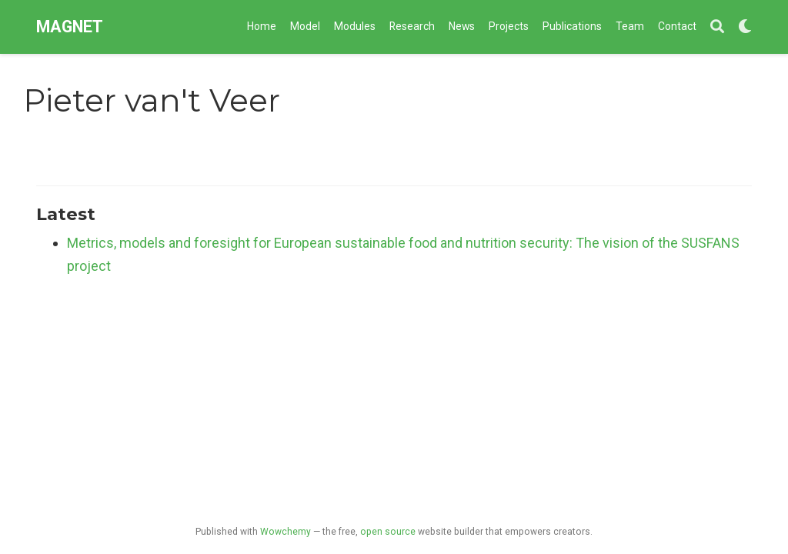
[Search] (717, 27)
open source (388, 531)
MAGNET (69, 26)
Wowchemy (285, 531)
